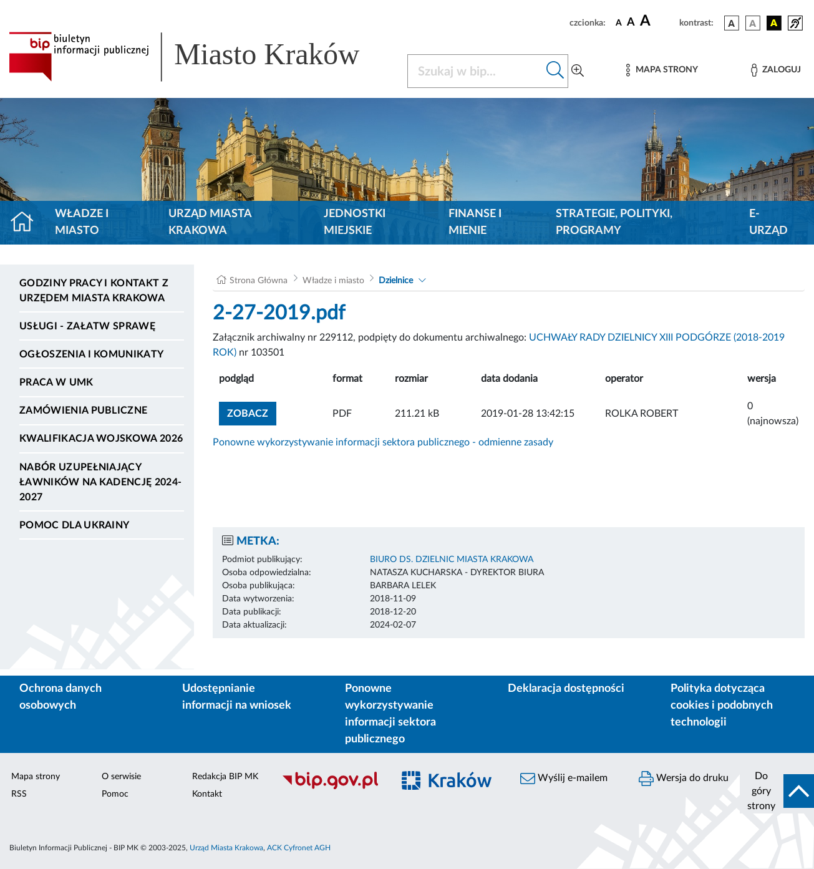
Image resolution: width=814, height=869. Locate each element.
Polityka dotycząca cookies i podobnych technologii (722, 705)
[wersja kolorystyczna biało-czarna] (753, 23)
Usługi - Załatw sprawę (87, 326)
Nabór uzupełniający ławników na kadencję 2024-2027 (100, 482)
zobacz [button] (251, 412)
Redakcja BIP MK (225, 776)
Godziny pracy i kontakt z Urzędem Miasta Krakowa (93, 290)
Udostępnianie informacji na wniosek (236, 697)
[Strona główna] (27, 223)
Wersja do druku (684, 778)
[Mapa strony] (662, 70)
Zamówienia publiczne (83, 410)
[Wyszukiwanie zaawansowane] (577, 71)
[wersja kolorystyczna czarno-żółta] (774, 23)
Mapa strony (35, 776)
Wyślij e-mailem (564, 778)
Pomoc (115, 794)
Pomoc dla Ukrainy (74, 525)
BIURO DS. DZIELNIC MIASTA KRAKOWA (451, 559)
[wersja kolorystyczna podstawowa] (731, 23)
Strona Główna (259, 280)
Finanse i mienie (474, 222)
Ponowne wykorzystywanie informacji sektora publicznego (390, 714)
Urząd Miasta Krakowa (209, 222)
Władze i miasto (82, 222)
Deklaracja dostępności (566, 688)
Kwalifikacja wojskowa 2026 (101, 439)
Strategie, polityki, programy (614, 222)
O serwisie (121, 776)
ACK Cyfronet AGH (299, 848)
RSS (19, 794)
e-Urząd (768, 222)
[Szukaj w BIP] (475, 71)
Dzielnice (396, 280)
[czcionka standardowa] (618, 22)
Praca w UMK (56, 382)
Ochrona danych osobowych (60, 697)
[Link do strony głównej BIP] (200, 56)
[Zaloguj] (776, 70)
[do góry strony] (777, 791)
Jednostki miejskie (354, 222)
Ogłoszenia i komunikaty (91, 354)
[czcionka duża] (658, 21)
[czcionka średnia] (631, 22)
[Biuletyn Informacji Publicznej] (330, 787)
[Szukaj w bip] (555, 71)
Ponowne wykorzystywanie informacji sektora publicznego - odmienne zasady (383, 442)
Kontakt (207, 794)
